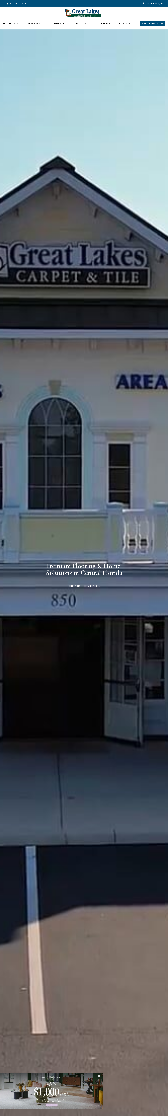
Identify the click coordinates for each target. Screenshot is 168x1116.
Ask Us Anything (152, 23)
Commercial (58, 23)
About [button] (79, 23)
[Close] (99, 1076)
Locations (103, 23)
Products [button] (9, 23)
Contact (124, 23)
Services (33, 23)
